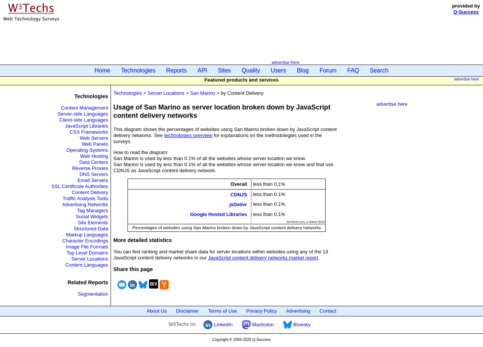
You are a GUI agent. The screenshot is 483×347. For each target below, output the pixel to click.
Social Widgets (92, 216)
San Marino (202, 93)
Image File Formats (87, 247)
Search (379, 70)
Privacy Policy (261, 311)
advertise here (286, 62)
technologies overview (188, 135)
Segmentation (93, 294)
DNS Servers (94, 174)
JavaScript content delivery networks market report (263, 258)
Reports (176, 70)
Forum (328, 70)
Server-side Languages (82, 114)
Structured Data (91, 228)
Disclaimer (187, 311)
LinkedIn (217, 324)
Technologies (138, 70)
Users (278, 70)
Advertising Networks (85, 204)
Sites (224, 70)
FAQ (353, 70)
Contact (328, 311)
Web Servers (94, 138)
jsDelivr (238, 204)
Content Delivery (90, 192)
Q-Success (466, 12)
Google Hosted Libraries (218, 214)
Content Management (84, 108)
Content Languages (86, 265)
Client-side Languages (83, 120)
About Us (157, 311)
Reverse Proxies (90, 168)
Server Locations (89, 259)
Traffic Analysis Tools (85, 198)
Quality (251, 70)
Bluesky (297, 324)
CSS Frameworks (89, 132)
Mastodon (258, 324)
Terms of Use (222, 311)
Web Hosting (94, 156)
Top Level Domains (87, 253)
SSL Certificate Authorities (79, 186)
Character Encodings (85, 241)
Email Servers (93, 180)
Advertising (298, 311)
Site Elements (93, 222)
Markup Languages (87, 235)
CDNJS (239, 194)
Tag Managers (92, 210)
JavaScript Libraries (86, 126)
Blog (303, 70)
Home (103, 70)
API (202, 70)
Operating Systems (87, 150)
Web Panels (95, 144)
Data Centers (93, 162)
